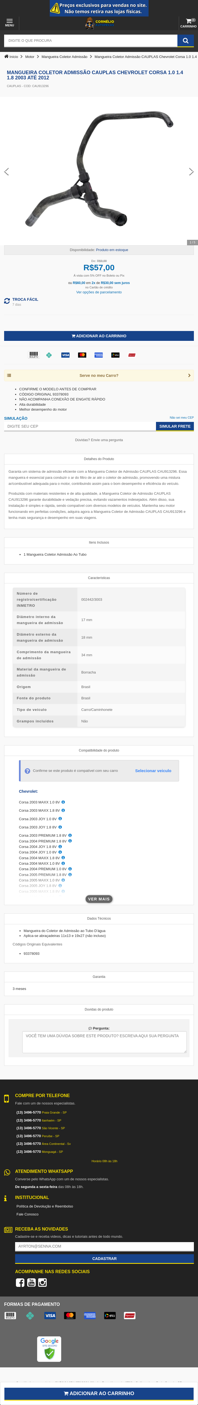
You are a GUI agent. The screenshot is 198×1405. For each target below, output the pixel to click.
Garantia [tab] (99, 977)
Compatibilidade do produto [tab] (99, 750)
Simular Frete (175, 426)
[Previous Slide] (6, 171)
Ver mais (99, 899)
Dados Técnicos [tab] (99, 918)
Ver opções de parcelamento (99, 292)
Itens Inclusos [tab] (99, 542)
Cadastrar (104, 1258)
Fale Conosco (27, 1214)
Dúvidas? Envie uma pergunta (99, 440)
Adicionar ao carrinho (99, 1393)
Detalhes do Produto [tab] (99, 459)
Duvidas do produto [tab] (99, 1009)
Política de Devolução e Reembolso (44, 1206)
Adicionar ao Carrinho (99, 336)
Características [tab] (99, 578)
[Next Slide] (191, 171)
